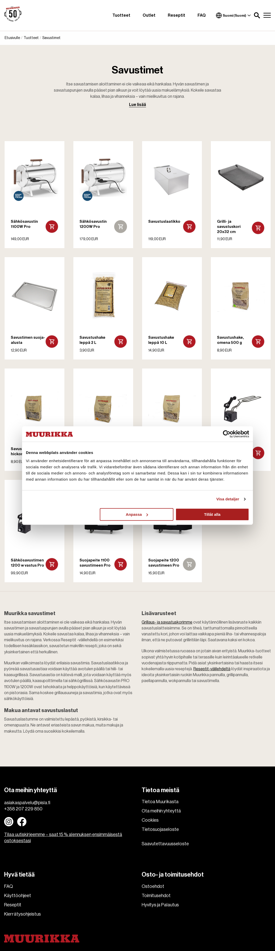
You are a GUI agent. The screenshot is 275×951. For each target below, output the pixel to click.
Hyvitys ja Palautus (160, 905)
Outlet (149, 15)
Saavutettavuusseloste (165, 843)
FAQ (202, 15)
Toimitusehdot (156, 895)
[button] (257, 15)
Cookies (150, 820)
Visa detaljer (227, 499)
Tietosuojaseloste (160, 829)
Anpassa (137, 514)
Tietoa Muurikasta (160, 801)
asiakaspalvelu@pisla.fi (27, 802)
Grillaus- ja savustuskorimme (167, 622)
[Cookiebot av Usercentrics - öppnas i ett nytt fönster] (226, 434)
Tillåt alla (212, 514)
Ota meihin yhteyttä (161, 811)
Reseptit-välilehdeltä (211, 669)
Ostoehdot (153, 886)
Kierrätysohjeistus (22, 914)
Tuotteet (121, 15)
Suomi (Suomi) (233, 15)
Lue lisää (137, 105)
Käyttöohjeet (17, 895)
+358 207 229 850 (23, 809)
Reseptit (176, 15)
